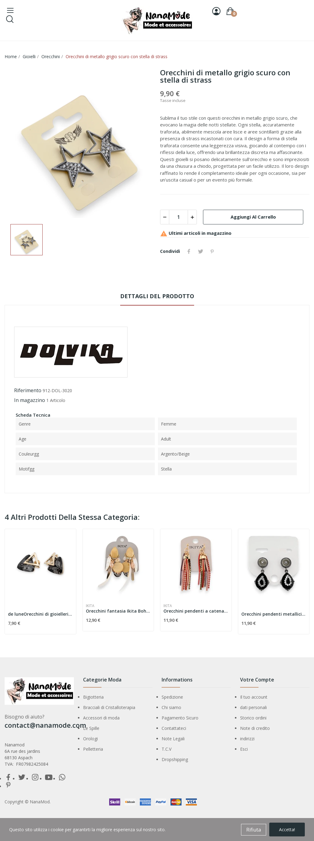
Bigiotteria (93, 697)
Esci (244, 749)
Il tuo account (253, 697)
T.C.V (166, 749)
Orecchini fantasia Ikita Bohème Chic (118, 611)
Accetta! (287, 829)
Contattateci (174, 728)
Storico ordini (253, 718)
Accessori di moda (101, 718)
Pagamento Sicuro (180, 718)
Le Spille (91, 728)
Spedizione (172, 697)
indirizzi (247, 739)
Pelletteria (93, 749)
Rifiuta (253, 829)
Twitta (200, 251)
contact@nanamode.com (45, 725)
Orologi (90, 739)
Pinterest (212, 251)
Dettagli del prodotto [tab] (157, 296)
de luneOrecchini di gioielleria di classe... (40, 614)
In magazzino (29, 400)
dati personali (253, 707)
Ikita (90, 606)
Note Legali (173, 739)
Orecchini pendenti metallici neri (273, 614)
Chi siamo (171, 707)
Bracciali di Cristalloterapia (109, 707)
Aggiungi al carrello (253, 217)
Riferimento (27, 390)
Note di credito (255, 728)
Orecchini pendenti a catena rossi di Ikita (195, 611)
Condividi (189, 251)
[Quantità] (178, 217)
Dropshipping (175, 759)
